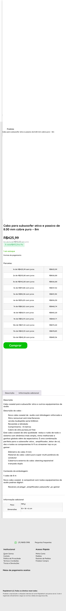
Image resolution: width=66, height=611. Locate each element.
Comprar (15, 345)
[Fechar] (5, 260)
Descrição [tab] (9, 393)
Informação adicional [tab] (29, 393)
